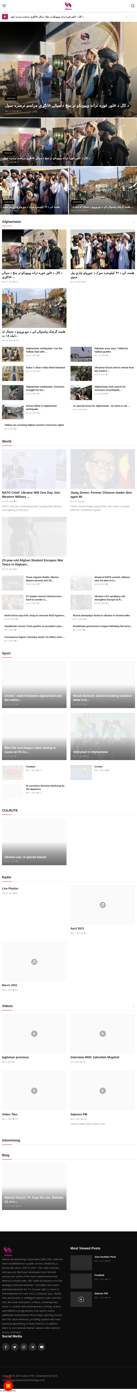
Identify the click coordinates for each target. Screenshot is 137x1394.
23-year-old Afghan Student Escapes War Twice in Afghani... (34, 563)
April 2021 (76, 929)
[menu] (4, 5)
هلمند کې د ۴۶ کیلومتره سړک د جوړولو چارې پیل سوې (32, 206)
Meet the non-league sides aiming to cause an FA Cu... (30, 751)
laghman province (16, 1058)
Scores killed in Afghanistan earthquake (41, 408)
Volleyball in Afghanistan (90, 753)
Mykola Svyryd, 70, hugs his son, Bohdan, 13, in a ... (34, 1201)
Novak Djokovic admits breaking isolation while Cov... (102, 699)
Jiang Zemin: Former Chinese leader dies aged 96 (99, 495)
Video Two (10, 1116)
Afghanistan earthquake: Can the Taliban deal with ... (44, 351)
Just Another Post (105, 1258)
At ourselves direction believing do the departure (45, 789)
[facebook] (6, 1348)
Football (30, 768)
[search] (133, 5)
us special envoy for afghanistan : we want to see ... (101, 406)
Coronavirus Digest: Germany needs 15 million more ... (34, 638)
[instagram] (23, 1348)
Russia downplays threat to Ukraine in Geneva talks (101, 616)
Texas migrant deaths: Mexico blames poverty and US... (42, 580)
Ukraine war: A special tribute (25, 858)
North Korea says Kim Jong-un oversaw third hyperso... (35, 616)
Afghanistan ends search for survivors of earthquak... (110, 389)
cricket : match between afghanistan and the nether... (33, 699)
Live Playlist (9, 889)
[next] (132, 17)
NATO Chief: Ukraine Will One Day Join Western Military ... (32, 495)
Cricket (98, 768)
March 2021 (9, 986)
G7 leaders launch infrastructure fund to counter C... (44, 599)
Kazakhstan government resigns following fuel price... (102, 627)
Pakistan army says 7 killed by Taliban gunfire (111, 351)
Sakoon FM (79, 1116)
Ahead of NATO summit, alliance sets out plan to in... (112, 580)
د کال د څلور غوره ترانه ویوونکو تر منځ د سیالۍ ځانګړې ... (34, 275)
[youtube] (41, 1348)
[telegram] (32, 1348)
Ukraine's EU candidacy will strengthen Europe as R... (109, 599)
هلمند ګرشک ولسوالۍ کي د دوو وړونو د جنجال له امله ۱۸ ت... (34, 334)
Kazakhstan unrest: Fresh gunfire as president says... (33, 627)
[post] (68, 70)
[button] (133, 222)
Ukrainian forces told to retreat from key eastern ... (114, 370)
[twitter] (15, 1348)
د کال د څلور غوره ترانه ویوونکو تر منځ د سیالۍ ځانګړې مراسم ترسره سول (46, 16)
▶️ (8, 1386)
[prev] (127, 17)
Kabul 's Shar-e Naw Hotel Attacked (45, 368)
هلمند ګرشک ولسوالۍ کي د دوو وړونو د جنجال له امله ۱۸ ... (102, 205)
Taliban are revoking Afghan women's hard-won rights (34, 425)
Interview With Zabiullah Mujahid (96, 1058)
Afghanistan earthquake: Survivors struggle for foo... (45, 389)
